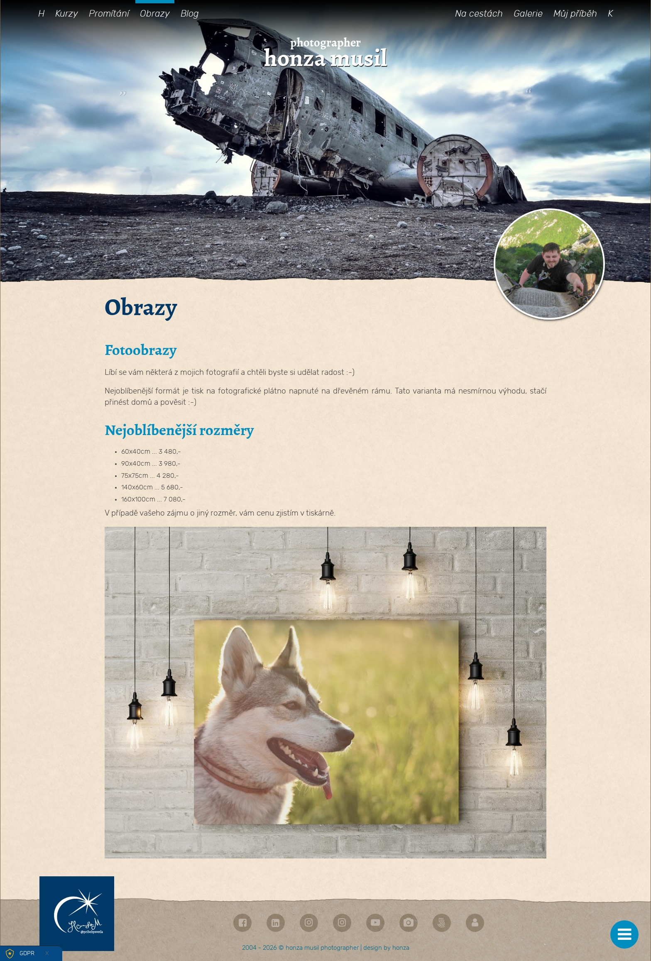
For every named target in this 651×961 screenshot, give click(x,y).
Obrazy (155, 13)
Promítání (109, 13)
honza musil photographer (322, 948)
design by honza (386, 948)
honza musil (325, 58)
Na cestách (479, 13)
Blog (190, 13)
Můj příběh (575, 13)
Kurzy (66, 13)
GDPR (27, 953)
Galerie (528, 13)
